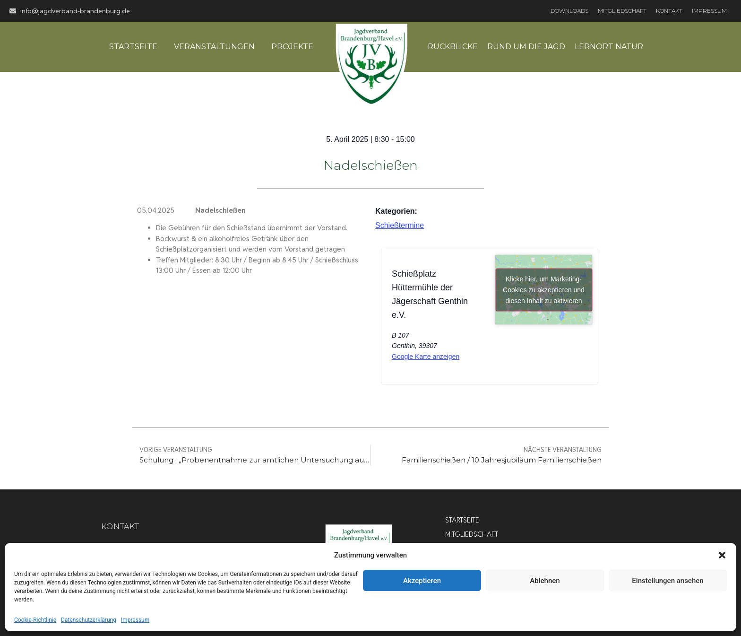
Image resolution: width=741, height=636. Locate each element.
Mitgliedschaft (622, 10)
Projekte (292, 46)
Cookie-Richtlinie (35, 620)
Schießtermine (399, 225)
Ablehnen (545, 580)
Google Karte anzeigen (425, 356)
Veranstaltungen (214, 46)
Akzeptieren (422, 580)
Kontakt (669, 10)
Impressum (135, 620)
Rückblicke (453, 46)
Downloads (569, 10)
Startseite (133, 46)
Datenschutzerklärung (88, 620)
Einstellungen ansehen (667, 580)
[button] (722, 555)
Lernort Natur (609, 46)
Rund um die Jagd (526, 46)
